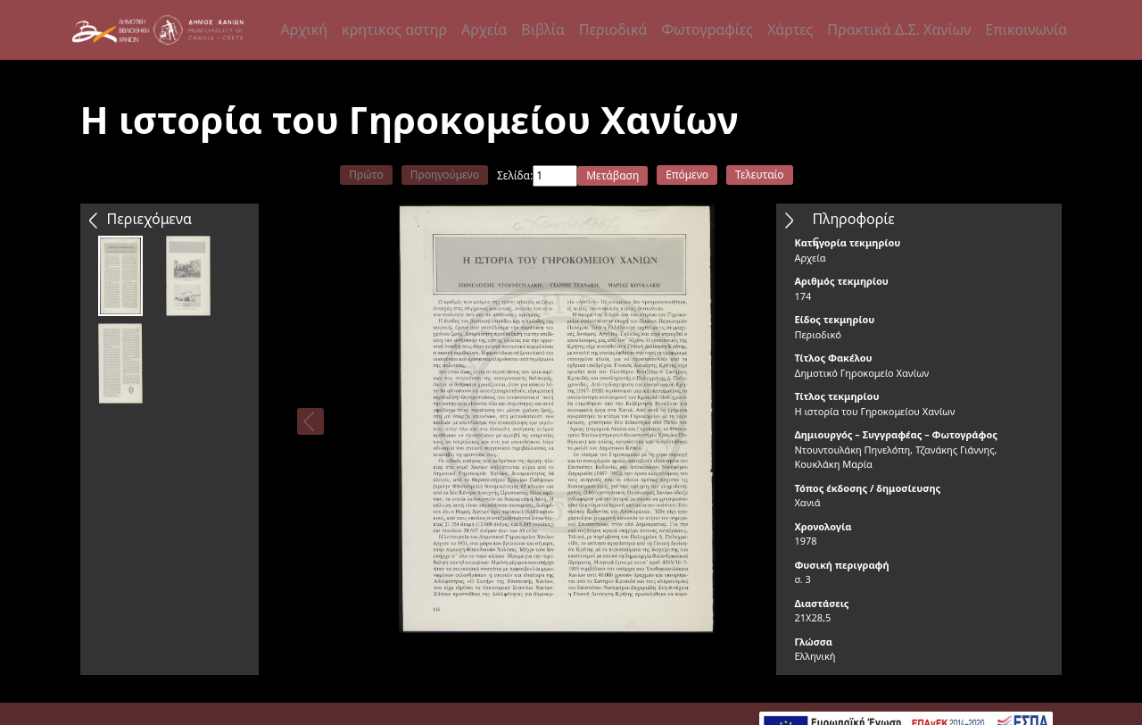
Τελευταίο (759, 174)
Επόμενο (687, 174)
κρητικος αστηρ (394, 29)
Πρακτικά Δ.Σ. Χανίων (899, 29)
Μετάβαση (612, 175)
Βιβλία (542, 29)
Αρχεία (484, 29)
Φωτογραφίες (706, 29)
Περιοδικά (613, 29)
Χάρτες (790, 29)
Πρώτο (366, 174)
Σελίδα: (515, 175)
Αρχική (304, 29)
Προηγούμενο (444, 174)
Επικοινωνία (1026, 29)
